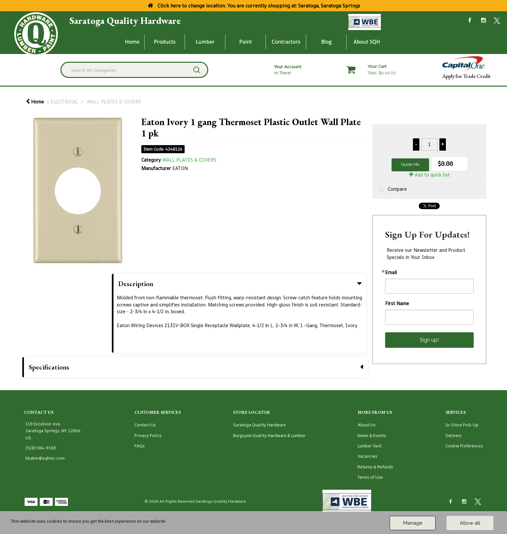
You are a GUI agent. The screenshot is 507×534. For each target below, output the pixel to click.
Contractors (286, 41)
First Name (397, 303)
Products (165, 41)
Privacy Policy (148, 435)
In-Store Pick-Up (462, 425)
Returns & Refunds (375, 467)
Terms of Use (370, 477)
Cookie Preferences (464, 446)
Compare (392, 189)
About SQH (366, 41)
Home (132, 41)
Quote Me (410, 164)
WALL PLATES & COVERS (114, 102)
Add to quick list (429, 175)
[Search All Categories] (134, 70)
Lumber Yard (369, 446)
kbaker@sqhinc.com (45, 458)
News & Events (372, 435)
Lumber (205, 41)
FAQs (140, 446)
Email (391, 272)
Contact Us (145, 425)
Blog (326, 41)
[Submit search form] (196, 69)
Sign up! (429, 340)
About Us (367, 425)
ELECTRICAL (64, 102)
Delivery (454, 435)
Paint (245, 41)
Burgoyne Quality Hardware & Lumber (269, 435)
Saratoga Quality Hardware (125, 21)
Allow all (470, 523)
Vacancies (367, 456)
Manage (412, 523)
